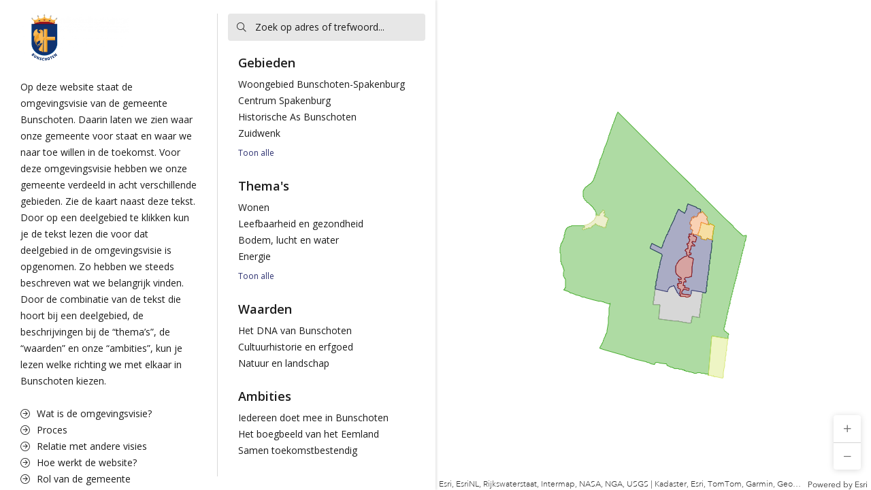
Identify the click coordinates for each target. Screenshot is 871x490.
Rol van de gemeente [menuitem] (75, 478)
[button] (847, 428)
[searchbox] (326, 27)
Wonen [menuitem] (253, 207)
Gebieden (266, 62)
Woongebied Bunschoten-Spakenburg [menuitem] (321, 84)
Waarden (265, 309)
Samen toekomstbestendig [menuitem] (297, 450)
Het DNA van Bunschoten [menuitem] (295, 330)
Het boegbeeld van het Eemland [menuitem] (308, 433)
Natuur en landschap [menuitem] (283, 363)
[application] (653, 245)
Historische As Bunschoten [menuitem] (297, 116)
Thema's (263, 186)
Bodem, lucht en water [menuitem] (288, 239)
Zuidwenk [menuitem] (259, 133)
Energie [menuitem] (254, 256)
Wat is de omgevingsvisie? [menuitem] (86, 413)
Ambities (264, 396)
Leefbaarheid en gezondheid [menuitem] (300, 223)
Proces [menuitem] (43, 429)
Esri (861, 484)
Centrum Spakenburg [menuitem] (284, 100)
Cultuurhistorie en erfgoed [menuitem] (295, 346)
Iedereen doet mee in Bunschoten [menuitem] (313, 417)
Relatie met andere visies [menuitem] (83, 446)
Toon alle (256, 153)
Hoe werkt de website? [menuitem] (78, 462)
